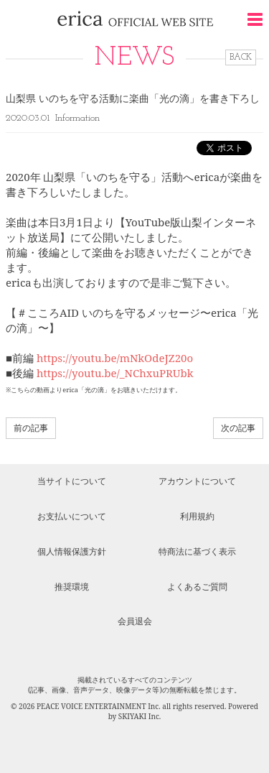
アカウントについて (197, 481)
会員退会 (135, 621)
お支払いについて (71, 516)
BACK (241, 57)
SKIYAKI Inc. (139, 716)
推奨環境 (72, 586)
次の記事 (238, 428)
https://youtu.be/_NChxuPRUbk (115, 373)
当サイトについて (71, 481)
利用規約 (197, 516)
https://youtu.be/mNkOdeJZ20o (115, 358)
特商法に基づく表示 (197, 551)
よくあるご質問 (197, 586)
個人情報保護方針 (71, 551)
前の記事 (31, 428)
